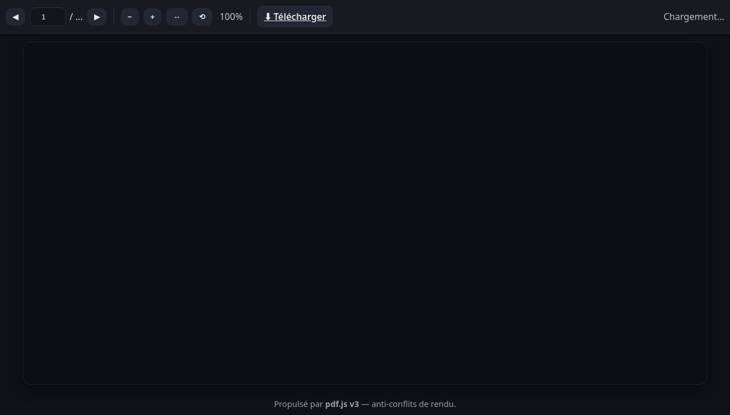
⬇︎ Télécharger (295, 16)
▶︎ (97, 17)
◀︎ (15, 17)
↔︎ (176, 17)
